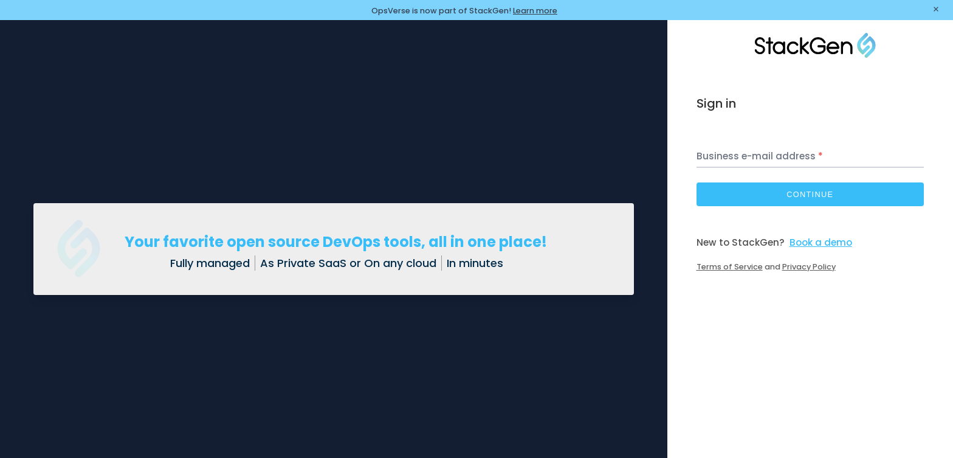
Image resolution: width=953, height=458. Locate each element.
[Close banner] (936, 10)
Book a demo (821, 242)
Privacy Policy (809, 267)
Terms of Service (730, 267)
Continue (809, 194)
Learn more (535, 10)
